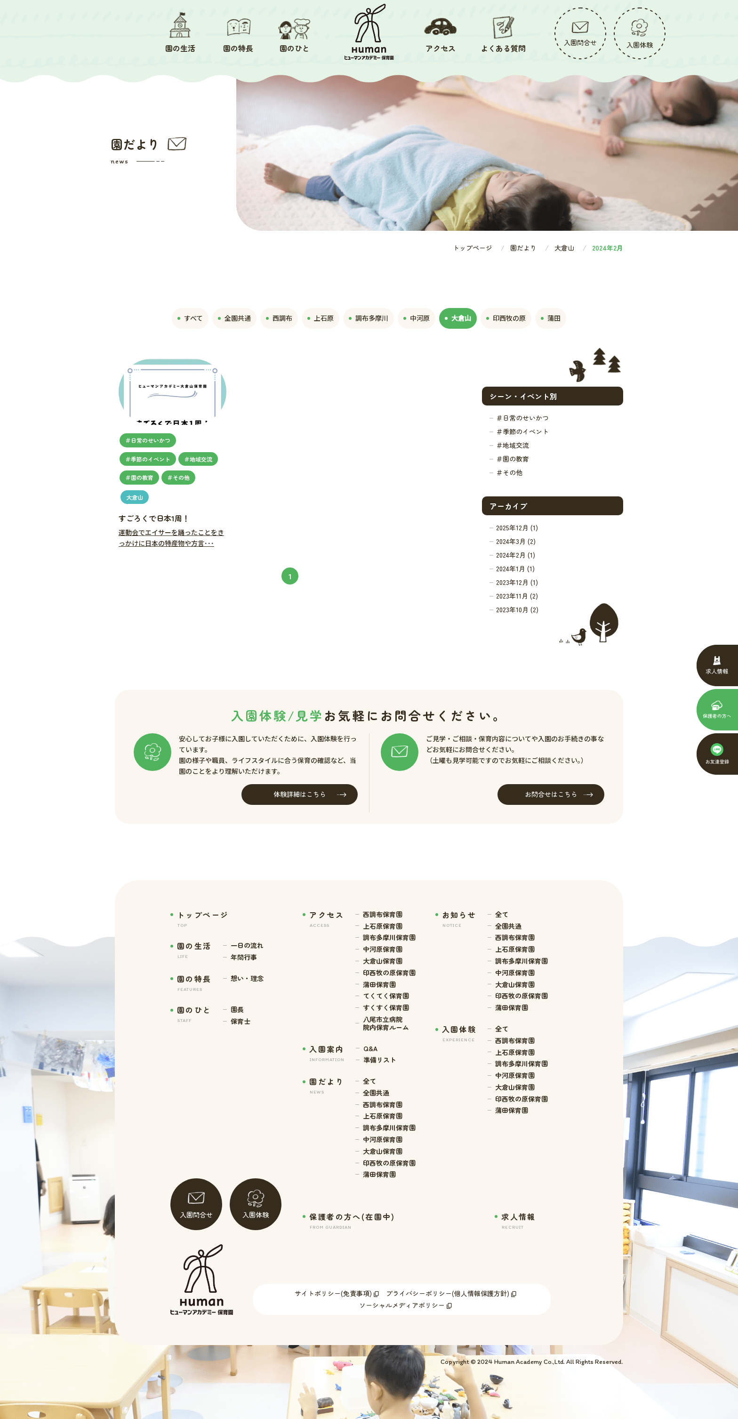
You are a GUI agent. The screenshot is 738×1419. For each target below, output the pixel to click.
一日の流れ (247, 945)
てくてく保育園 (386, 996)
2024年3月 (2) (516, 541)
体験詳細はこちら (310, 794)
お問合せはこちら (559, 794)
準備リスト (379, 1060)
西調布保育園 (382, 914)
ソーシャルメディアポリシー (402, 1305)
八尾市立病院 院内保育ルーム (386, 1023)
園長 (237, 1009)
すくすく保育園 (386, 1008)
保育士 (240, 1021)
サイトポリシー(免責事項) (333, 1293)
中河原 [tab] (416, 318)
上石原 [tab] (320, 318)
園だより (523, 247)
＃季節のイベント (522, 431)
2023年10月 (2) (517, 609)
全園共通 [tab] (234, 318)
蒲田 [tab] (551, 318)
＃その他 (509, 472)
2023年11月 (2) (517, 595)
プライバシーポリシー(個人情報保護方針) (447, 1293)
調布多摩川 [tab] (368, 318)
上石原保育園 (382, 926)
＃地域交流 (512, 445)
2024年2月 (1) (515, 554)
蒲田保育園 (379, 985)
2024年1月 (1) (515, 568)
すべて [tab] (190, 318)
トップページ (472, 247)
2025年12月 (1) (517, 527)
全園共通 (376, 1093)
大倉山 (564, 247)
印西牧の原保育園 (389, 973)
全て (369, 1081)
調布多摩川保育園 (389, 937)
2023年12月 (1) (517, 582)
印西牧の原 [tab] (506, 318)
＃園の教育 (512, 458)
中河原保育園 (382, 949)
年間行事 (244, 957)
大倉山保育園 (382, 961)
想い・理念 (247, 978)
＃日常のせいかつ (522, 417)
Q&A (370, 1049)
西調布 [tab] (279, 318)
